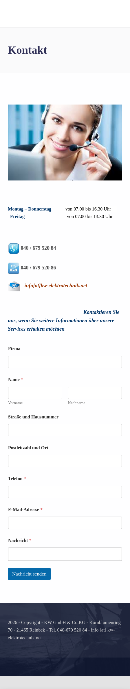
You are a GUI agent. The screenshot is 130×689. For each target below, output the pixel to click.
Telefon (17, 491)
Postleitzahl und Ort (28, 460)
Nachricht (19, 553)
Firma (14, 361)
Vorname (15, 416)
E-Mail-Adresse (25, 522)
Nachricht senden (29, 586)
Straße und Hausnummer (33, 429)
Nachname (76, 416)
